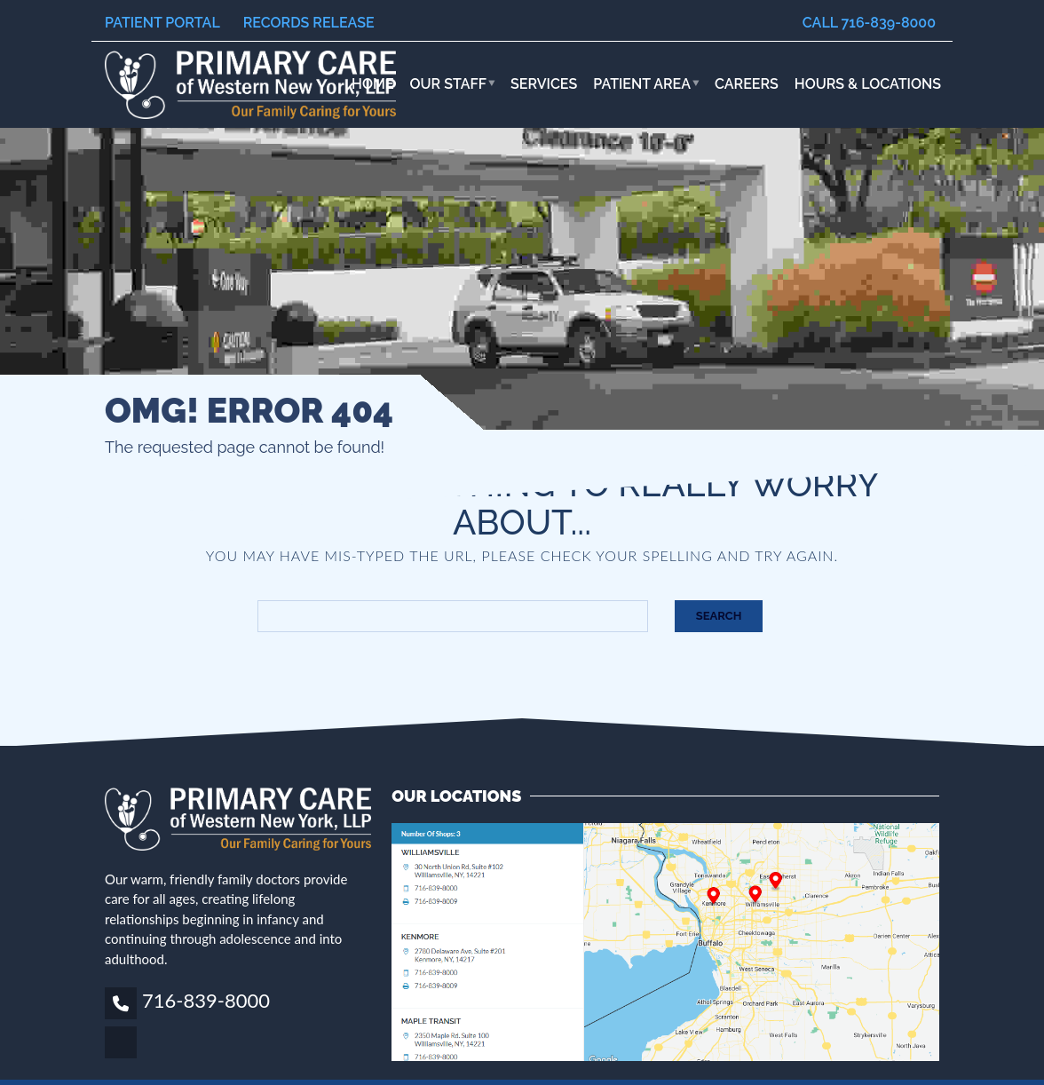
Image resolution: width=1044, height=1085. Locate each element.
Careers (747, 83)
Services (543, 83)
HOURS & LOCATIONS (868, 83)
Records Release (309, 22)
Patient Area (642, 83)
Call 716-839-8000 (869, 22)
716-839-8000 (206, 1000)
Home (373, 83)
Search (719, 615)
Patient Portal (162, 22)
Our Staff (448, 83)
